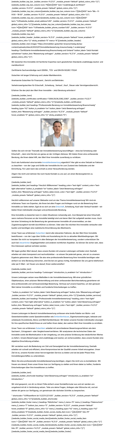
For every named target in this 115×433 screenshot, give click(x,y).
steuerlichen (24, 243)
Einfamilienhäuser (61, 316)
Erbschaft (60, 207)
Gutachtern (40, 233)
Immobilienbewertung (51, 162)
